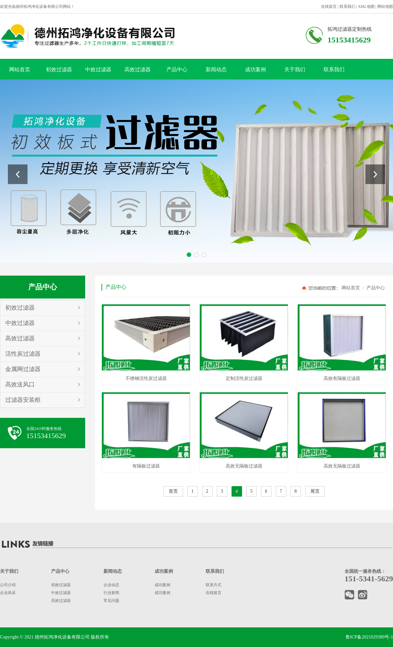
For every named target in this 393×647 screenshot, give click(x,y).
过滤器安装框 (23, 400)
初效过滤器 (59, 69)
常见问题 (111, 600)
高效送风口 (20, 384)
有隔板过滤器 (146, 466)
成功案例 (255, 69)
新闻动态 (216, 69)
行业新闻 (111, 592)
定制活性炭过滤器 (244, 378)
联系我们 (347, 6)
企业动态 (111, 585)
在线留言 (329, 6)
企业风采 (8, 592)
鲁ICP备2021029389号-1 (369, 637)
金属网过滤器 (23, 369)
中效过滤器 (98, 69)
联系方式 (213, 585)
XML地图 (366, 6)
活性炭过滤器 (23, 353)
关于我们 (294, 69)
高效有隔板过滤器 (342, 378)
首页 (173, 491)
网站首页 (19, 69)
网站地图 (385, 6)
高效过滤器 (137, 69)
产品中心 (176, 69)
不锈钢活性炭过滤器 (146, 378)
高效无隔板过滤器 (244, 466)
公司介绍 (8, 585)
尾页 (315, 491)
